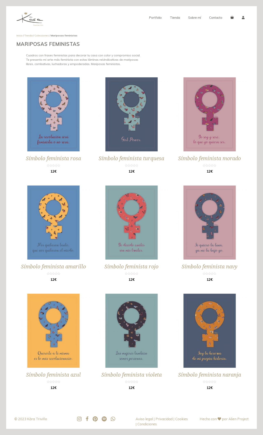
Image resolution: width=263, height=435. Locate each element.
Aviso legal (145, 419)
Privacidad (164, 419)
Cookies (181, 419)
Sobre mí (194, 18)
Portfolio (155, 18)
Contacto (215, 18)
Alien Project (238, 419)
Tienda (175, 18)
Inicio (19, 35)
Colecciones (42, 35)
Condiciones (147, 424)
